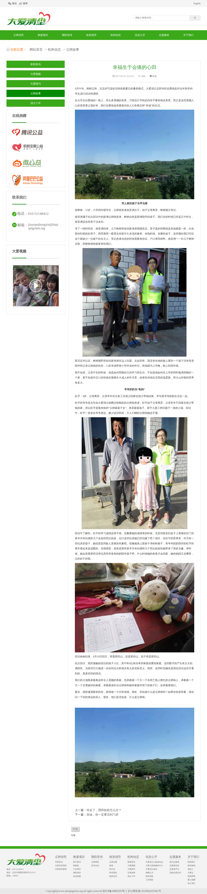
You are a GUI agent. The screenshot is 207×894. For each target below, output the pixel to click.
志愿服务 (164, 35)
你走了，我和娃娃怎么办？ (104, 810)
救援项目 (43, 35)
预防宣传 (67, 35)
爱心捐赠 (191, 880)
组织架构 (191, 865)
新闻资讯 (35, 64)
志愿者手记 (174, 869)
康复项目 (77, 873)
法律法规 (113, 862)
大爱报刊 (35, 83)
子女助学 (77, 869)
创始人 (190, 869)
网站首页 (36, 49)
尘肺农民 (18, 35)
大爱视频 (35, 74)
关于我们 (188, 35)
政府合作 (113, 876)
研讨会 (112, 869)
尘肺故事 (72, 49)
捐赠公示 (149, 873)
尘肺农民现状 (61, 865)
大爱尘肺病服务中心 (154, 865)
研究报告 (113, 873)
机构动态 (115, 35)
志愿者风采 (174, 865)
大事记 (190, 873)
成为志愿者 (174, 862)
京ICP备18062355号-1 (115, 891)
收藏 (153, 76)
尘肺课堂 (95, 862)
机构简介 (191, 862)
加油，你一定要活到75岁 (103, 814)
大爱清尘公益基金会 (154, 862)
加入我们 (191, 883)
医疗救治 (77, 862)
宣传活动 (95, 865)
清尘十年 (35, 103)
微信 (14, 3)
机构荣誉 (191, 876)
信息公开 (140, 35)
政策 (111, 865)
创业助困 (77, 876)
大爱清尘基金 (151, 869)
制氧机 (76, 865)
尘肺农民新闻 (61, 869)
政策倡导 (91, 35)
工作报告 (149, 880)
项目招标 (149, 876)
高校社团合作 (175, 873)
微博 (25, 3)
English (197, 3)
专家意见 (59, 862)
